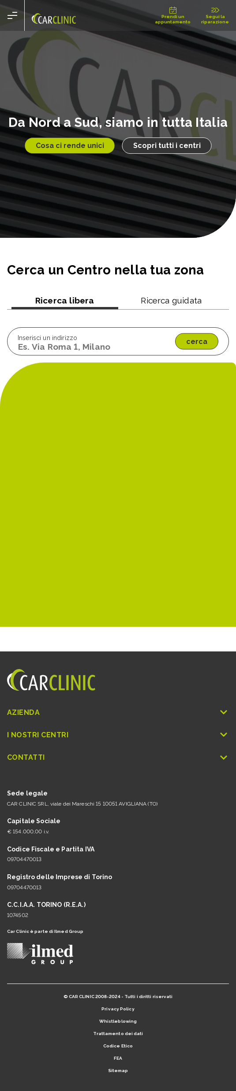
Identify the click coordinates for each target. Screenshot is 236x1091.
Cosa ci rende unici (70, 145)
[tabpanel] (118, 341)
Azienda (118, 712)
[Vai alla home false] (54, 15)
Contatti (118, 757)
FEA (118, 1058)
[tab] (64, 302)
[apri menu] (12, 15)
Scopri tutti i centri (167, 145)
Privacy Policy (117, 1008)
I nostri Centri (118, 735)
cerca (196, 341)
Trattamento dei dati (118, 1033)
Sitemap (118, 1070)
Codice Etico (118, 1045)
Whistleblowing (118, 1021)
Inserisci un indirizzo (47, 337)
